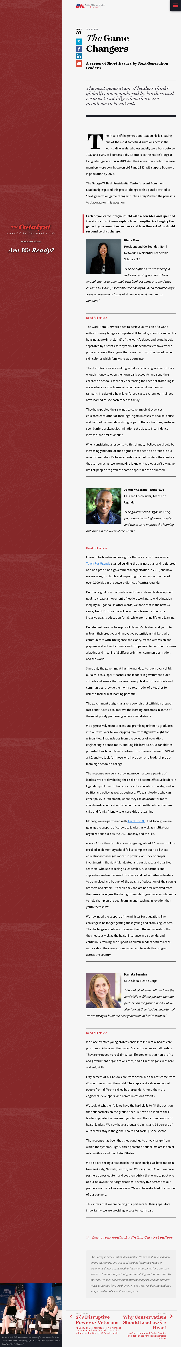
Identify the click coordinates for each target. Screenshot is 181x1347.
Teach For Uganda (98, 563)
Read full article (96, 318)
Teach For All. (136, 821)
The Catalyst (129, 1237)
